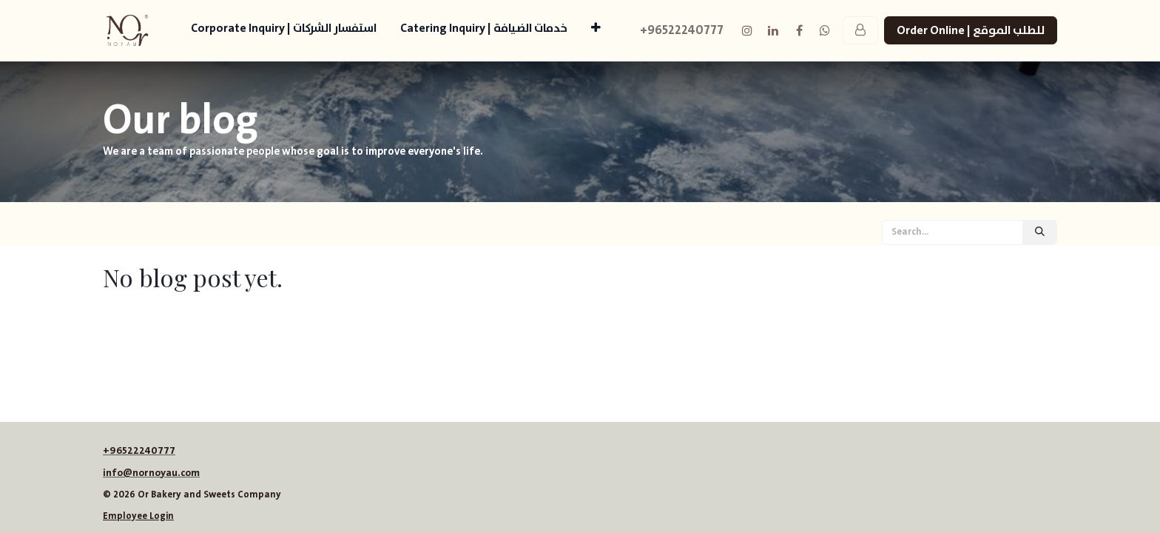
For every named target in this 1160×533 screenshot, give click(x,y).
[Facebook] (799, 30)
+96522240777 (139, 451)
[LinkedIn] (773, 30)
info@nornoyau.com (151, 473)
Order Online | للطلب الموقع (971, 30)
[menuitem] (284, 31)
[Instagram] (747, 30)
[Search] (1039, 232)
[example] (825, 30)
